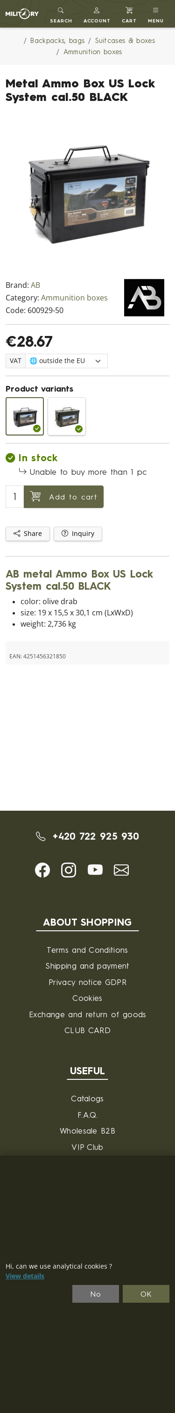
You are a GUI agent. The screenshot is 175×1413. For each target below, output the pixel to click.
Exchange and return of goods (88, 1014)
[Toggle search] (61, 14)
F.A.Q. (87, 1115)
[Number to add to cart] (15, 496)
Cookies (87, 998)
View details (25, 1276)
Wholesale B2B (87, 1130)
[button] (97, 14)
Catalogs (87, 1098)
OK (146, 1294)
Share (28, 533)
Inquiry (78, 533)
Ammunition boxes (74, 298)
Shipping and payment (87, 966)
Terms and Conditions (87, 950)
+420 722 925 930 (88, 836)
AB (35, 285)
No (95, 1294)
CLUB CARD (87, 1030)
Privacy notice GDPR (87, 982)
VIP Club (87, 1147)
